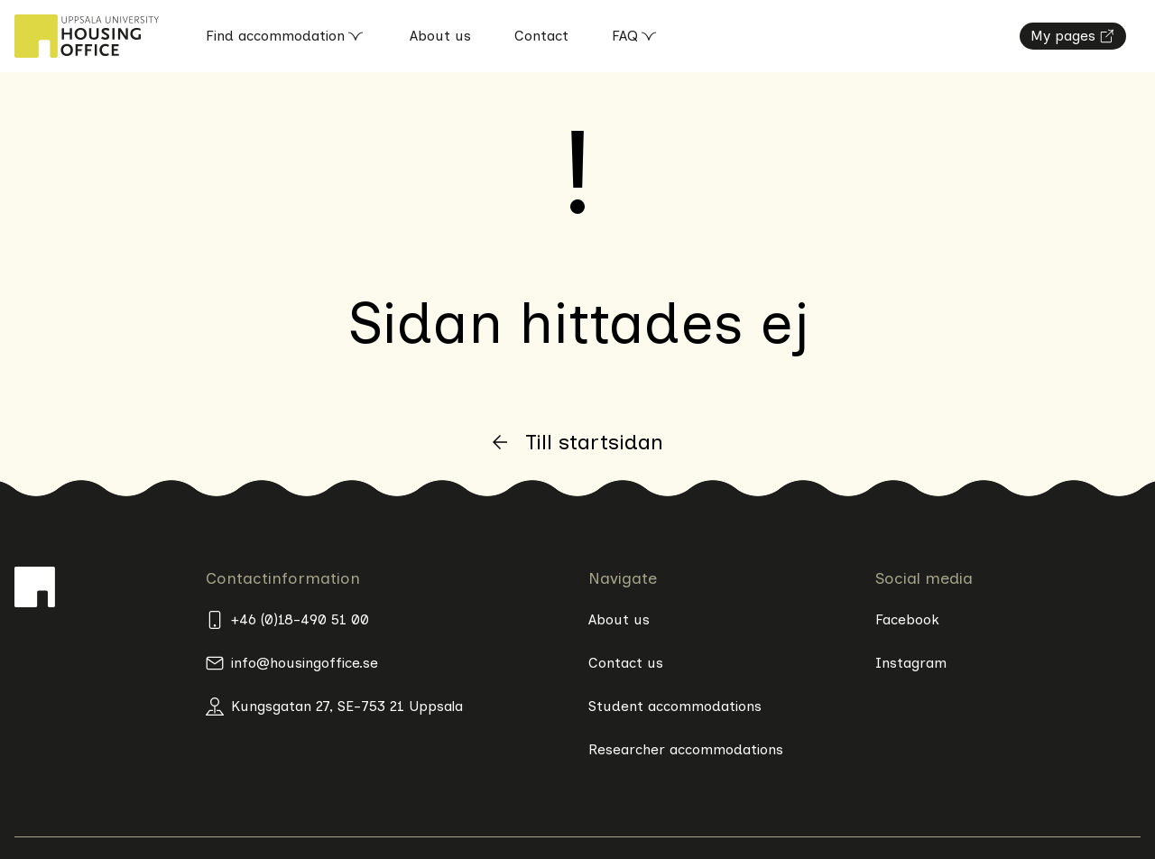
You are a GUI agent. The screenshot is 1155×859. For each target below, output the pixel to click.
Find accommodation (286, 36)
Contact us (625, 662)
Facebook (907, 619)
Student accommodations (675, 706)
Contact (541, 35)
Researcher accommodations (685, 749)
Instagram (911, 662)
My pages (1072, 35)
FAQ (636, 36)
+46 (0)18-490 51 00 (287, 620)
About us (440, 35)
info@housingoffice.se (292, 663)
